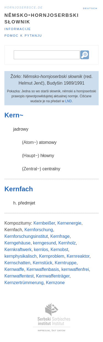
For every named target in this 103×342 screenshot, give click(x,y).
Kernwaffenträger (52, 276)
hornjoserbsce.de (23, 7)
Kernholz (67, 243)
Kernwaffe (14, 269)
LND (68, 101)
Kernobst (59, 249)
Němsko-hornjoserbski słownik (41, 18)
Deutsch (90, 8)
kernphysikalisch (20, 256)
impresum (44, 330)
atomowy (48, 142)
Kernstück (42, 262)
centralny (51, 168)
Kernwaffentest (19, 276)
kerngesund (44, 243)
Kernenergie (69, 223)
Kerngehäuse (17, 243)
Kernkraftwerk (18, 249)
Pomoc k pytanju (23, 35)
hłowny (47, 155)
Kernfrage (59, 236)
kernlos (41, 249)
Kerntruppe (65, 262)
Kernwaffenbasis (43, 269)
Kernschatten (17, 262)
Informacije (17, 28)
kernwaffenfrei (75, 269)
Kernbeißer (44, 223)
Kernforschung (38, 229)
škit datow (58, 330)
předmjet (26, 203)
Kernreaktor (78, 256)
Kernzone (55, 282)
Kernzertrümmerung (23, 282)
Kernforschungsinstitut (26, 236)
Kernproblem (51, 256)
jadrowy (20, 129)
